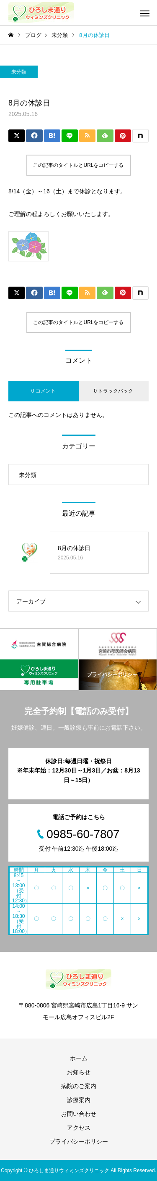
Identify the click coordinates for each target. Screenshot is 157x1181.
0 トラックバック (113, 391)
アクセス (78, 1127)
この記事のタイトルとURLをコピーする (78, 165)
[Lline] (70, 135)
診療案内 (78, 1100)
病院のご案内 (78, 1086)
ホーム (79, 1058)
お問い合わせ (78, 1113)
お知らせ (78, 1072)
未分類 (18, 72)
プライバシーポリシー (78, 1141)
